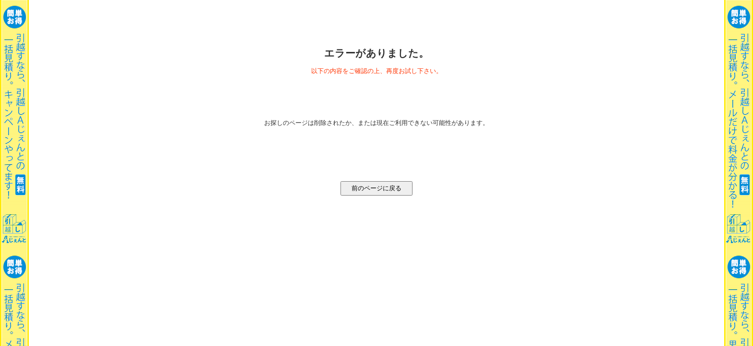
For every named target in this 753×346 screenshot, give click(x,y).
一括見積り (14, 173)
